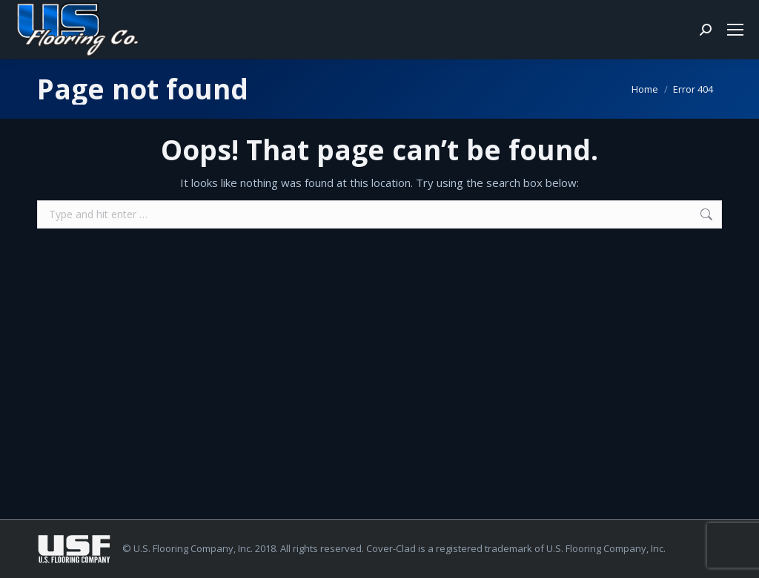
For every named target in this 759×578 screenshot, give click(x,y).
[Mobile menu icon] (735, 30)
